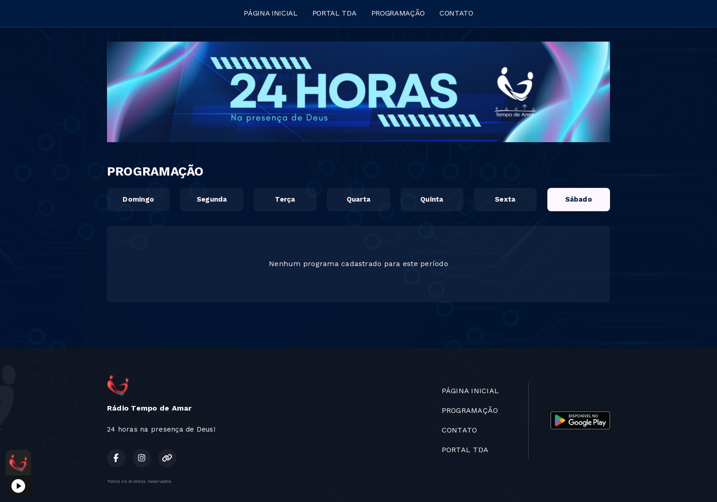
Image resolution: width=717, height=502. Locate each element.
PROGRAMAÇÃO (398, 13)
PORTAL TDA (334, 13)
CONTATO (456, 13)
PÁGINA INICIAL (271, 13)
